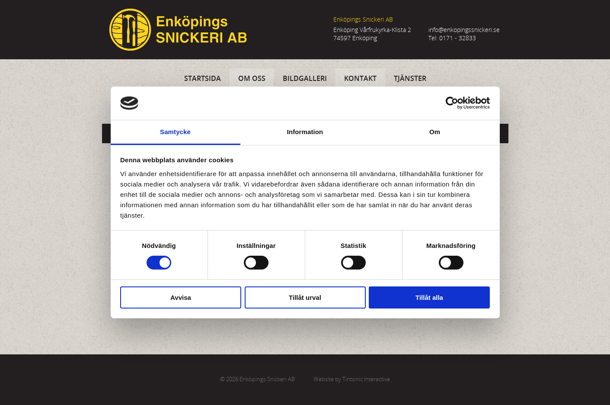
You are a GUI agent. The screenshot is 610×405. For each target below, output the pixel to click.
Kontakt (360, 78)
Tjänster (410, 78)
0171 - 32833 (457, 38)
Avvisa (180, 297)
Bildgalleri (305, 78)
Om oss (251, 78)
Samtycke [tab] (175, 131)
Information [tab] (305, 131)
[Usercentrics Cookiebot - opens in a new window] (452, 102)
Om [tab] (434, 131)
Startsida (202, 78)
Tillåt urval (305, 297)
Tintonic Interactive (366, 379)
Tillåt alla (429, 297)
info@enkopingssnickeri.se (464, 30)
